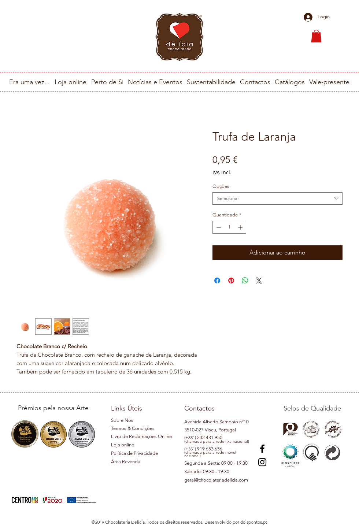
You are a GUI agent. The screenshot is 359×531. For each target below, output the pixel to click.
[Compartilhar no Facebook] (217, 280)
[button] (316, 36)
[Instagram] (262, 462)
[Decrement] (218, 227)
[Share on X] (259, 280)
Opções (220, 186)
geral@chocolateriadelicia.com (216, 480)
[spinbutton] (229, 227)
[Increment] (241, 227)
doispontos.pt (253, 522)
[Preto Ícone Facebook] (262, 448)
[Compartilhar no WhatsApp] (245, 280)
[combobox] (277, 198)
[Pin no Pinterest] (231, 280)
